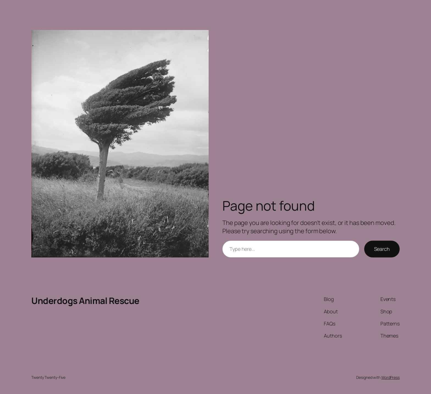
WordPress (390, 377)
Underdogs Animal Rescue (85, 301)
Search (382, 249)
